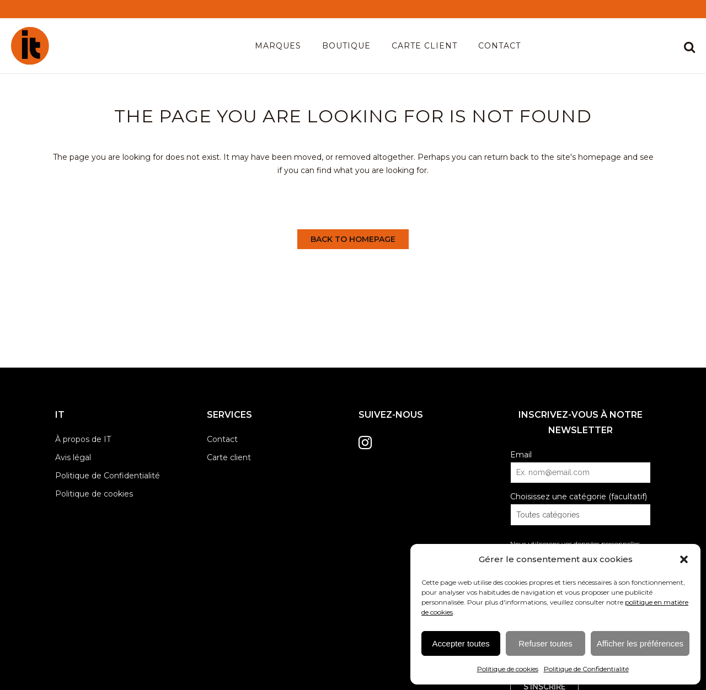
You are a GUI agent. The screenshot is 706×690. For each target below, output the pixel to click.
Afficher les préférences (640, 643)
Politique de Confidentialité (586, 669)
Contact (222, 439)
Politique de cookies (507, 669)
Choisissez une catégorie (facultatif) (578, 497)
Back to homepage (353, 239)
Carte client (229, 457)
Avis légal (73, 457)
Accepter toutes (461, 643)
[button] (683, 559)
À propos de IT (83, 439)
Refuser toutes (545, 643)
